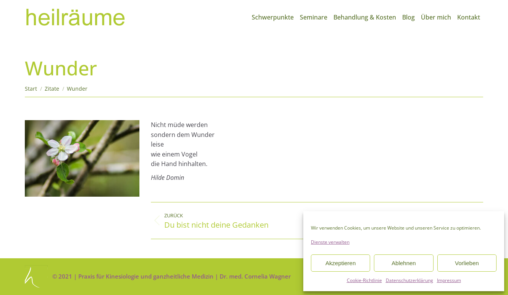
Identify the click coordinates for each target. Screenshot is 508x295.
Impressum (449, 280)
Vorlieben (467, 263)
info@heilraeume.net (455, 6)
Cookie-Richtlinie (364, 280)
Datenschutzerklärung (409, 280)
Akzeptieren (340, 263)
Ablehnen (404, 263)
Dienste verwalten (330, 242)
